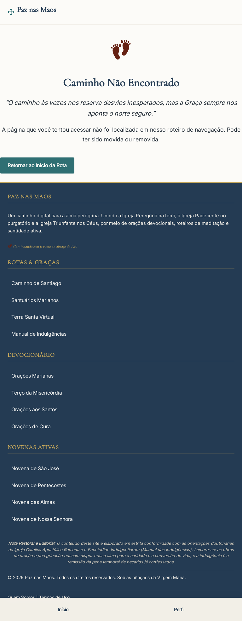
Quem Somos (21, 597)
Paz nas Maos (36, 9)
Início (63, 609)
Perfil (179, 609)
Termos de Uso (54, 597)
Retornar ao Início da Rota (37, 165)
